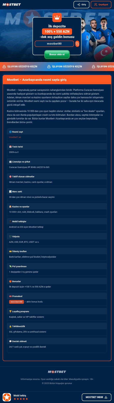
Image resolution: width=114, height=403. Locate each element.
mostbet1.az (15, 137)
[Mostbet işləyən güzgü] (12, 4)
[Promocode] (54, 44)
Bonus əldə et (57, 54)
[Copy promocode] (77, 44)
